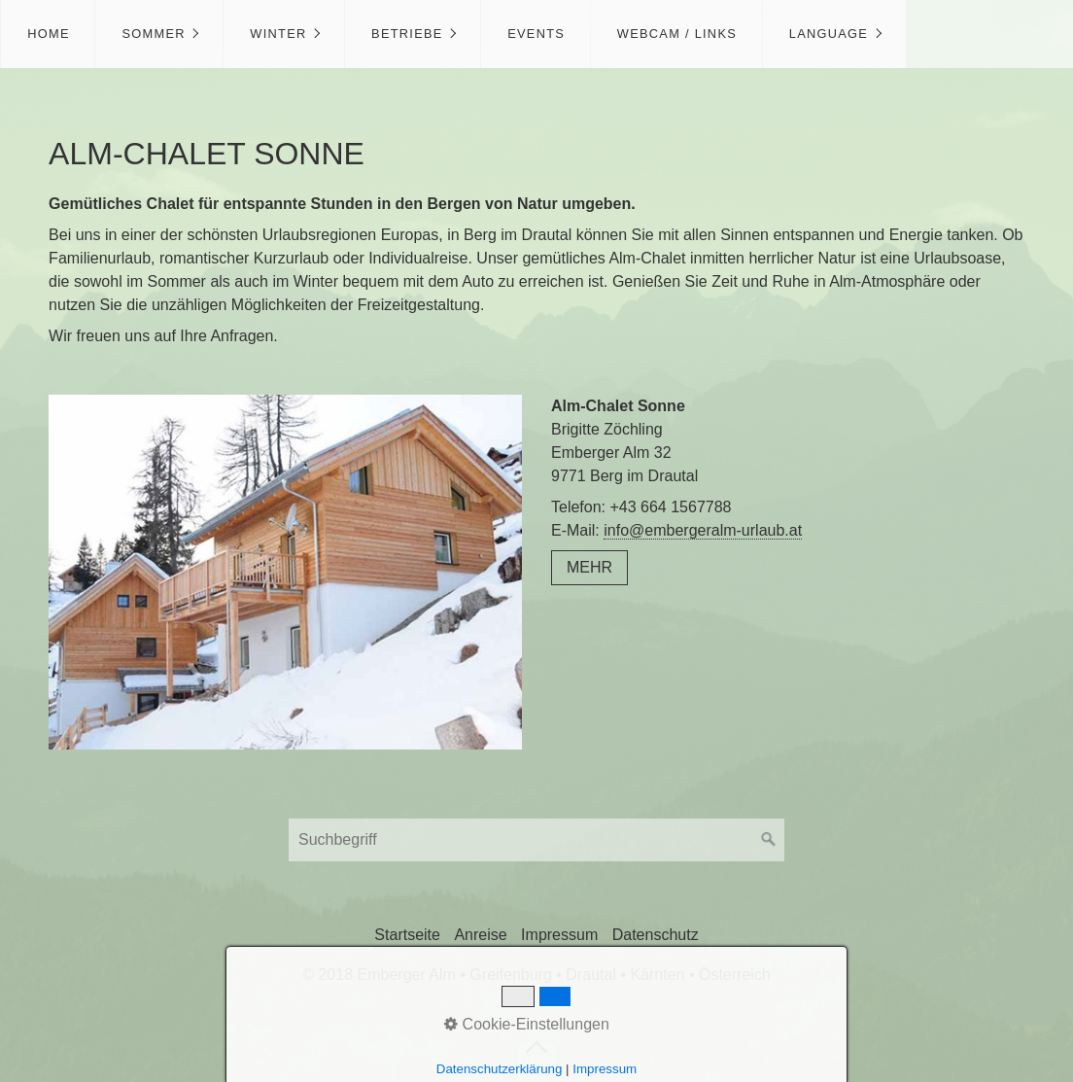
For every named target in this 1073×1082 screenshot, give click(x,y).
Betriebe (407, 33)
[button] (589, 567)
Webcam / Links (677, 33)
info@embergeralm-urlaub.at (703, 530)
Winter (278, 33)
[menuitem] (47, 34)
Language (828, 33)
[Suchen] (768, 840)
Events (536, 33)
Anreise (480, 934)
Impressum (559, 934)
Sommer (153, 33)
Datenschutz (655, 934)
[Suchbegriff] (536, 840)
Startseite (407, 934)
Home (48, 33)
